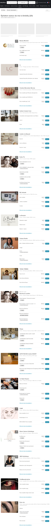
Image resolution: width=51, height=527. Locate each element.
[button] (12, 2)
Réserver (47, 45)
